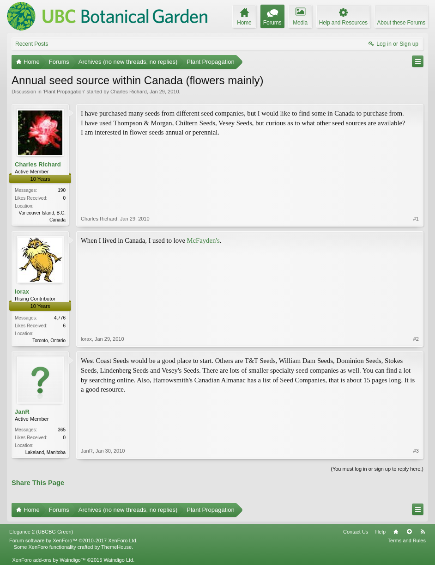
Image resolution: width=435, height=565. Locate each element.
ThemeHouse (116, 547)
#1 (416, 218)
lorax (22, 291)
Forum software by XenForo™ (73, 540)
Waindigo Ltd (118, 560)
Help (380, 531)
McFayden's (203, 240)
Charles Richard (128, 91)
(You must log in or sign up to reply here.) (377, 469)
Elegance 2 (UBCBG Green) (41, 531)
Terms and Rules (406, 540)
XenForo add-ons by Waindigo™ (48, 560)
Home (396, 531)
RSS (422, 531)
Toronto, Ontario (49, 340)
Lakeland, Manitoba (45, 452)
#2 (416, 339)
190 (62, 190)
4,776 (60, 317)
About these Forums (401, 22)
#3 (416, 451)
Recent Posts (31, 44)
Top (409, 531)
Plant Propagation (64, 91)
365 (62, 429)
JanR (22, 411)
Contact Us (355, 531)
